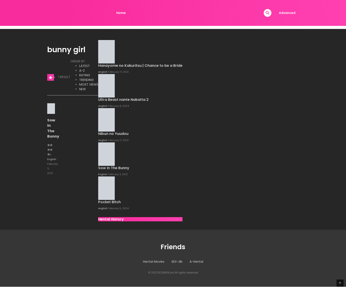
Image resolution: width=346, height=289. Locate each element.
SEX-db (176, 261)
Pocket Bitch (109, 202)
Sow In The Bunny (53, 128)
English (51, 159)
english (103, 72)
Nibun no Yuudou (113, 133)
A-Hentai (196, 261)
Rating (84, 75)
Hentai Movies (153, 261)
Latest (84, 66)
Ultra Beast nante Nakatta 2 (123, 99)
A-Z (82, 70)
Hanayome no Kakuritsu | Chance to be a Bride (140, 65)
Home (121, 13)
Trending (86, 80)
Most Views (88, 84)
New (82, 89)
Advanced (287, 13)
